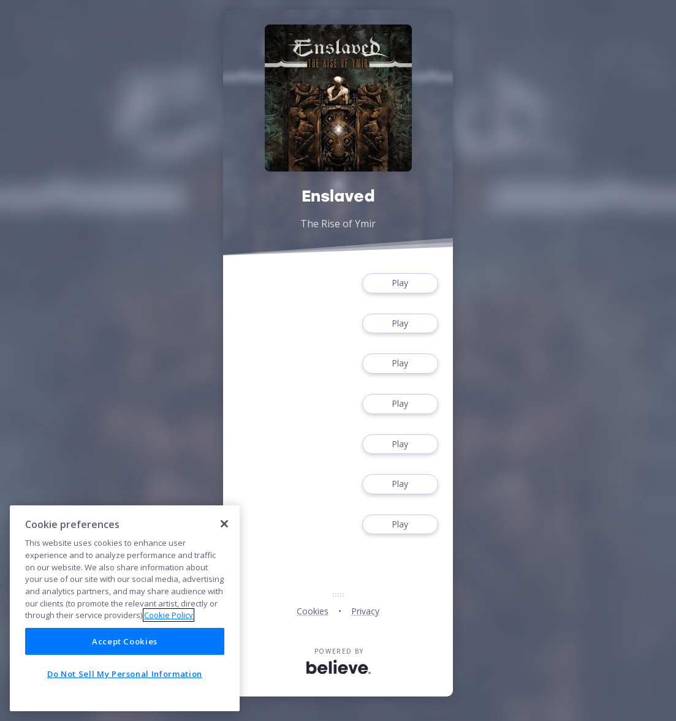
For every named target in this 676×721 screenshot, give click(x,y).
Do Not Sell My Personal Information (124, 673)
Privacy (365, 611)
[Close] (224, 523)
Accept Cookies (125, 641)
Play (400, 283)
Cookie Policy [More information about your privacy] (168, 615)
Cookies (313, 611)
